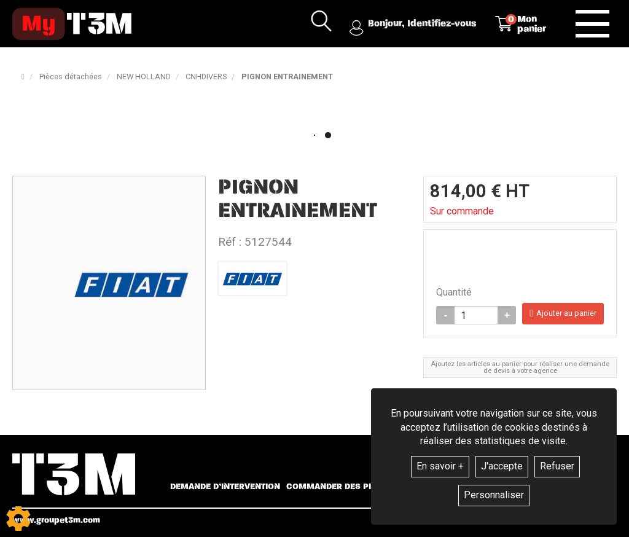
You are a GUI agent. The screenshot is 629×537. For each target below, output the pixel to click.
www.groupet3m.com (56, 520)
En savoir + (440, 466)
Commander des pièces (339, 486)
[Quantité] (476, 315)
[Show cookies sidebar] (18, 518)
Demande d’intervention (225, 486)
